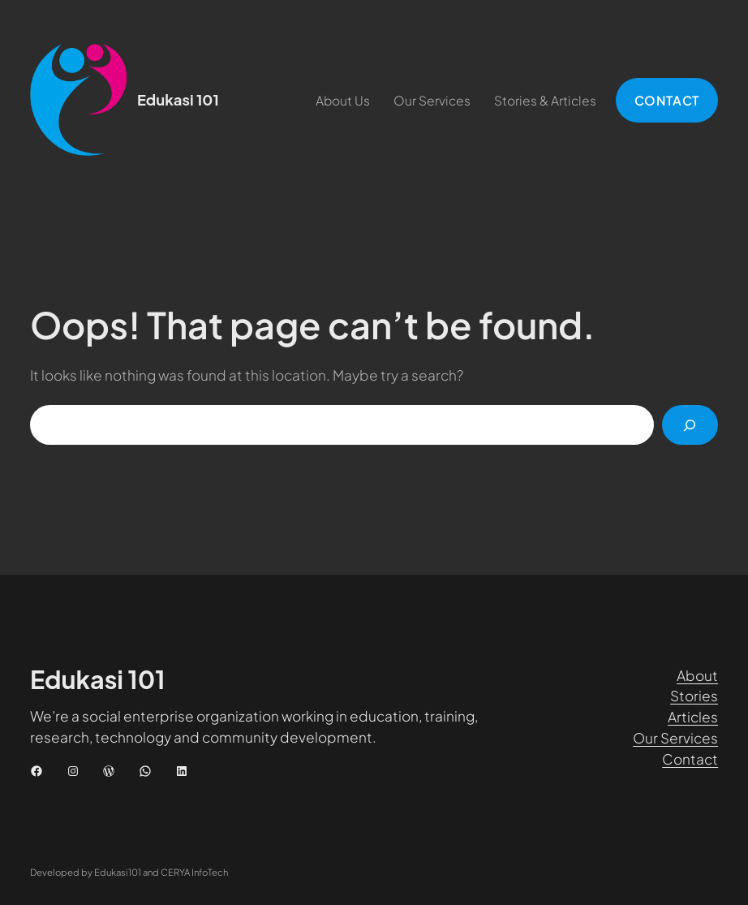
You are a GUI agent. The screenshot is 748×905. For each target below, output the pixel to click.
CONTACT (666, 100)
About (697, 675)
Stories (694, 696)
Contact (690, 759)
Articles (693, 717)
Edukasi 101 (178, 99)
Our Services (675, 738)
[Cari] (690, 425)
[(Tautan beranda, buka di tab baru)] (78, 100)
